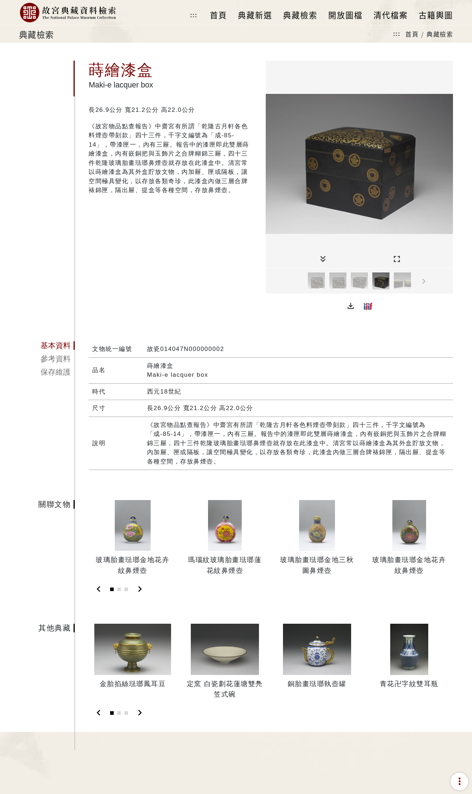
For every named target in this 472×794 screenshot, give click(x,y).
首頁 (412, 33)
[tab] (47, 345)
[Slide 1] (112, 589)
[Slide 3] (126, 589)
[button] (350, 306)
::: (193, 15)
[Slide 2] (119, 589)
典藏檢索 (439, 33)
